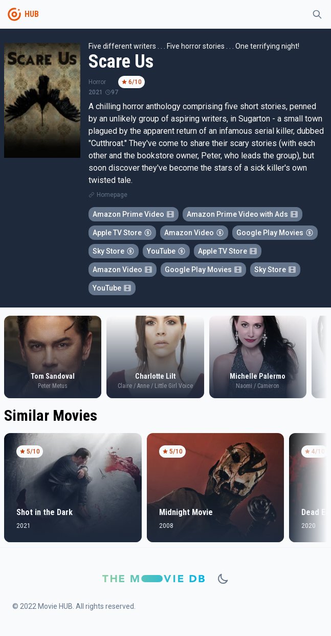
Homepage (112, 194)
